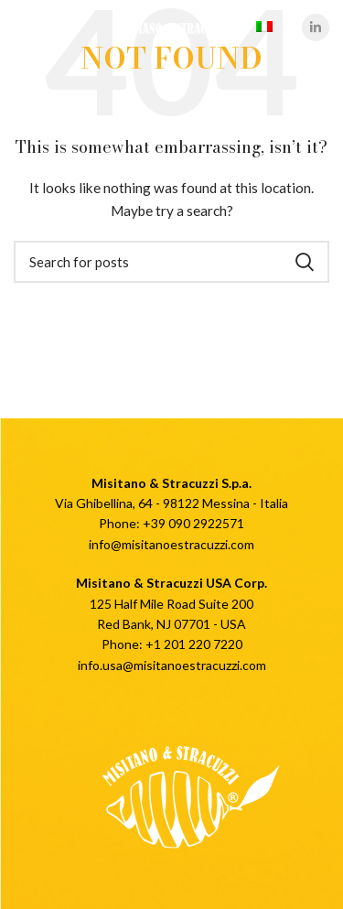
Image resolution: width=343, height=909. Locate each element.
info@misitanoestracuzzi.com (171, 544)
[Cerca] (171, 262)
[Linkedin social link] (315, 27)
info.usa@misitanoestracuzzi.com (172, 665)
